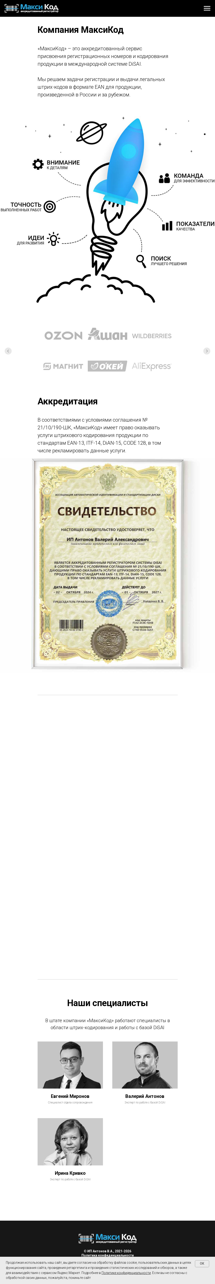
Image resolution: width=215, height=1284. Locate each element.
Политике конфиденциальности (126, 1273)
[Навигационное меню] (207, 8)
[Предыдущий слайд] (8, 351)
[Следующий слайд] (206, 351)
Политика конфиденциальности (107, 1255)
